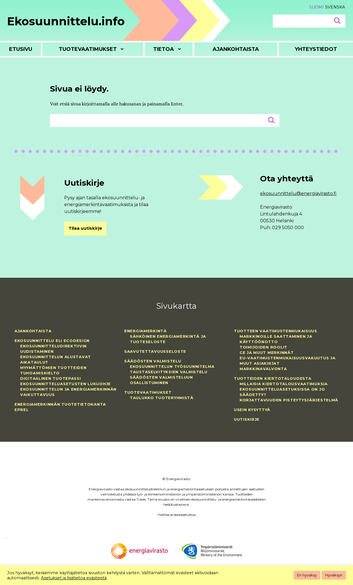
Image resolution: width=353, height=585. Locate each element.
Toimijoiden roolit (263, 347)
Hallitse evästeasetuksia (177, 515)
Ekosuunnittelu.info (66, 21)
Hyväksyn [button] (333, 575)
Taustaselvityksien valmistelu (168, 372)
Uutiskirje (246, 419)
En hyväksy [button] (307, 575)
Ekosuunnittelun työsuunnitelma (172, 366)
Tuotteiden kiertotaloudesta (272, 378)
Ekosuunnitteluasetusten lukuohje (65, 383)
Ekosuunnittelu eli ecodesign (52, 340)
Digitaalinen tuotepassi (50, 378)
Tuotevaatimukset (88, 49)
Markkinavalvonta (263, 368)
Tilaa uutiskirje (85, 228)
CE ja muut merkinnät (267, 352)
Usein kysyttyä (252, 409)
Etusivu (20, 49)
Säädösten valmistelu (152, 361)
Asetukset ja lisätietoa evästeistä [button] (74, 577)
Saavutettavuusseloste (155, 351)
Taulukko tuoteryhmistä (162, 397)
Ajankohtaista (236, 49)
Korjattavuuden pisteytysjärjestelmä (289, 400)
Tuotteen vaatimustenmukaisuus (275, 331)
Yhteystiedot (316, 49)
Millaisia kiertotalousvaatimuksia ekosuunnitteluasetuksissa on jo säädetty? (284, 389)
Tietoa (163, 49)
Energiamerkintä (145, 331)
